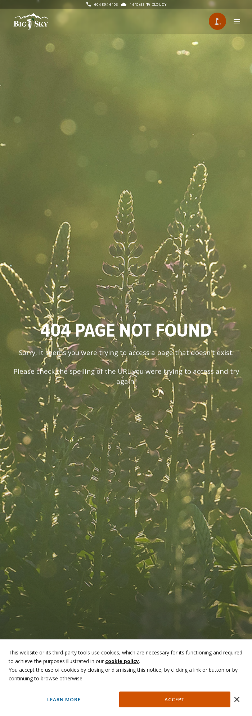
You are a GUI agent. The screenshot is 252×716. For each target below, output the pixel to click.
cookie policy (122, 661)
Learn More (63, 699)
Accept (175, 699)
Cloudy (159, 4)
